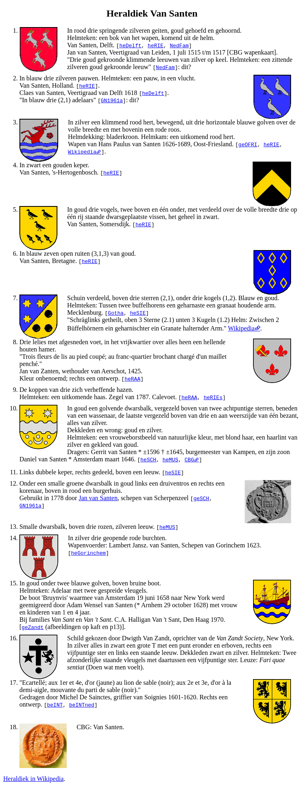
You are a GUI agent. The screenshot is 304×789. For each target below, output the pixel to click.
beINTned (81, 704)
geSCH (201, 498)
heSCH (148, 459)
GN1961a (112, 100)
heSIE (138, 312)
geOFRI (248, 144)
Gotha (116, 312)
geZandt (32, 627)
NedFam (179, 45)
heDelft (130, 45)
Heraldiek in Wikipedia (33, 778)
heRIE (155, 45)
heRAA (132, 378)
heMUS (170, 459)
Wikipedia (82, 151)
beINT (55, 704)
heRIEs (213, 397)
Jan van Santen (98, 497)
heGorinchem (88, 552)
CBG (189, 459)
